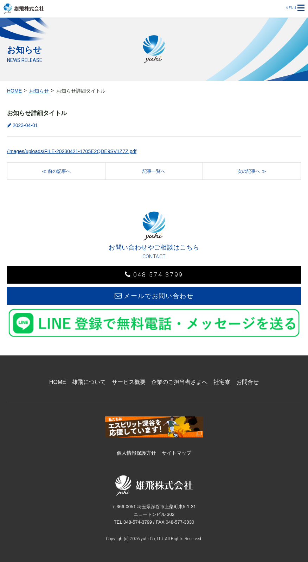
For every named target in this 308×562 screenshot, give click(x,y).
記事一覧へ (153, 171)
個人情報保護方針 (136, 453)
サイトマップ (176, 453)
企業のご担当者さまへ (179, 382)
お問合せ (247, 382)
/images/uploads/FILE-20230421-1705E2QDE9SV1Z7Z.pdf (71, 151)
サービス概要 (129, 382)
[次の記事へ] (252, 171)
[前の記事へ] (56, 171)
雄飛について (89, 382)
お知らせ (39, 90)
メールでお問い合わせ (154, 295)
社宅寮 (221, 382)
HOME (14, 90)
